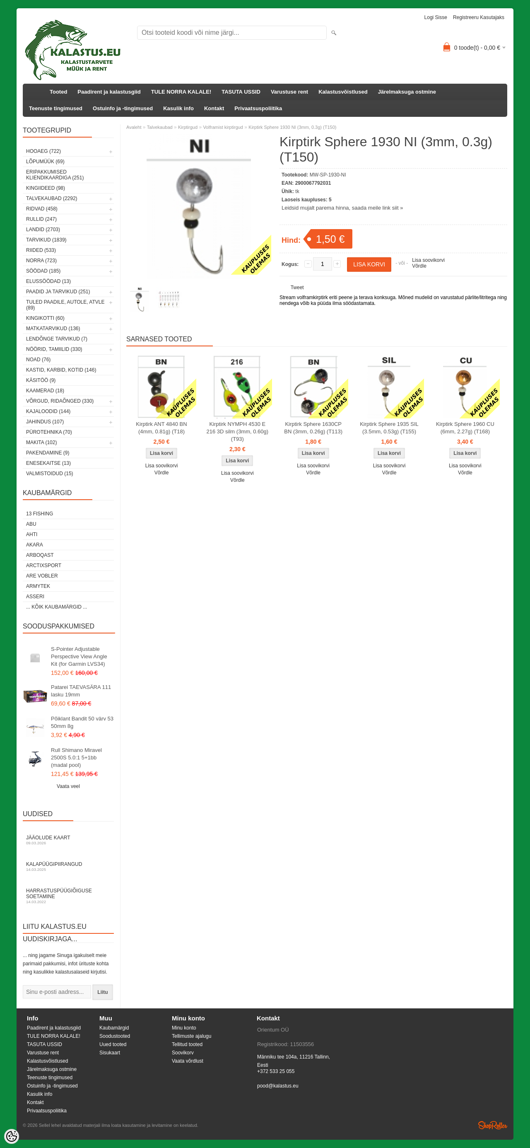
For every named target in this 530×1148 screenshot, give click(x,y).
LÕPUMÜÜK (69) (45, 161)
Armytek (38, 586)
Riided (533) (41, 250)
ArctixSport (43, 565)
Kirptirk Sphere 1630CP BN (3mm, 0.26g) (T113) (313, 428)
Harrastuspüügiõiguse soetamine (68, 896)
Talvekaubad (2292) (51, 198)
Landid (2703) (43, 229)
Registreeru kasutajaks (478, 17)
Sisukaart (109, 1053)
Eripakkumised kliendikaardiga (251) (55, 175)
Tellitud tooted (187, 1044)
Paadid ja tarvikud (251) (58, 292)
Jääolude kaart (68, 840)
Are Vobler (42, 576)
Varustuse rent (289, 92)
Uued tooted (112, 1044)
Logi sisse (435, 17)
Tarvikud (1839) (46, 240)
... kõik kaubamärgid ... (56, 607)
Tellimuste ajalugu (191, 1036)
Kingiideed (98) (45, 188)
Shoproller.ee (492, 1125)
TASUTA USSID (241, 92)
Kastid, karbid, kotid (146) (61, 370)
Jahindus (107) (45, 422)
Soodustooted (114, 1036)
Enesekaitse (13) (48, 463)
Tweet (297, 287)
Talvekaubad (160, 127)
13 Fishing (39, 514)
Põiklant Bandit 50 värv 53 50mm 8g (82, 722)
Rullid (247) (41, 219)
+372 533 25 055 (275, 1071)
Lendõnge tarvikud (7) (56, 339)
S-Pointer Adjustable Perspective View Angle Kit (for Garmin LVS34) (79, 656)
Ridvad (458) (42, 209)
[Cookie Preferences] (11, 1136)
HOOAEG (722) (43, 151)
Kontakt (214, 108)
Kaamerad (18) (45, 391)
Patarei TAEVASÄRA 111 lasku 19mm (81, 691)
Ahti (31, 534)
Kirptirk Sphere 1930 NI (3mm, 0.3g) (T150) (292, 127)
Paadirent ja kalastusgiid (108, 92)
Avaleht (134, 127)
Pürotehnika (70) (49, 432)
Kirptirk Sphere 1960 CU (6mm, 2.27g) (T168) (465, 428)
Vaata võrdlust (187, 1061)
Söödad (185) (43, 271)
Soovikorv (183, 1053)
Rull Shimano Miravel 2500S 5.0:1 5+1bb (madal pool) (76, 757)
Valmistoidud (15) (49, 473)
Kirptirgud (188, 127)
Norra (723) (41, 260)
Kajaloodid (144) (48, 411)
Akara (34, 545)
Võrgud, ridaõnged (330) (60, 401)
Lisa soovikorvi (428, 260)
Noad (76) (38, 360)
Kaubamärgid (114, 1028)
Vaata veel (68, 786)
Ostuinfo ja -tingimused (123, 108)
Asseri (35, 596)
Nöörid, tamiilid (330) (54, 349)
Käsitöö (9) (40, 380)
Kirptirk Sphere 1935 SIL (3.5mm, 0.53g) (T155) (389, 428)
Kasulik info (178, 108)
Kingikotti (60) (45, 318)
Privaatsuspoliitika (258, 108)
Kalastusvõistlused (343, 92)
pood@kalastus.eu (278, 1086)
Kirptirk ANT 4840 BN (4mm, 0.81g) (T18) (161, 428)
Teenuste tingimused (55, 108)
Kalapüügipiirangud (68, 866)
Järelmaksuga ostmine (407, 92)
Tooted (58, 92)
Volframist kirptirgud (223, 127)
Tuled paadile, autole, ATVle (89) (65, 305)
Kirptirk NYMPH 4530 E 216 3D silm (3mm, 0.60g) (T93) (238, 431)
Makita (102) (41, 442)
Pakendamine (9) (47, 453)
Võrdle (419, 266)
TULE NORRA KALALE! (181, 92)
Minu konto (184, 1028)
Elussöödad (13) (48, 281)
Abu (31, 524)
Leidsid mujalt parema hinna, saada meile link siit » (342, 208)
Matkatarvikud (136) (53, 328)
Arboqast (40, 555)
